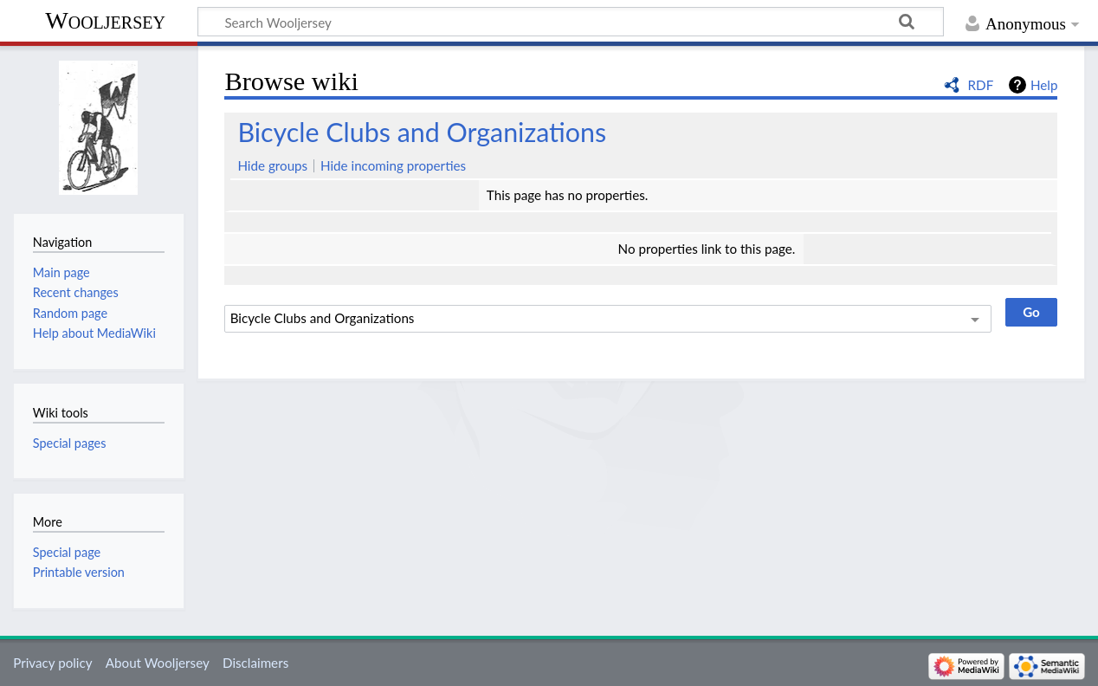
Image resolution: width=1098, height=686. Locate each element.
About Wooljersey (158, 662)
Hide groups (272, 165)
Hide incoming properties (393, 165)
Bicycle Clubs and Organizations (421, 131)
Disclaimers (255, 662)
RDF (981, 85)
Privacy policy (52, 662)
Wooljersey (105, 20)
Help (1043, 85)
